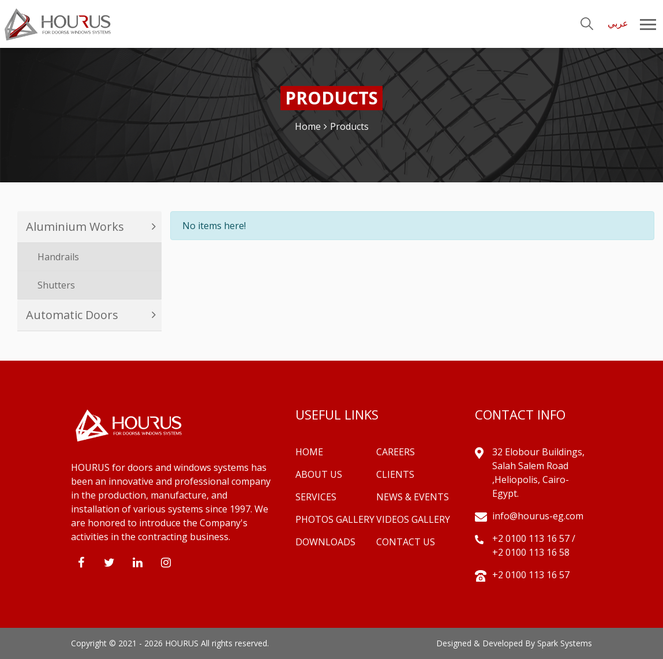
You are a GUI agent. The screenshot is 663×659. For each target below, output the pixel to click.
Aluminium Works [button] (75, 226)
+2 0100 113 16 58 (531, 552)
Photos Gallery (334, 519)
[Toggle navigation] (656, 23)
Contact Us (405, 542)
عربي (618, 23)
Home (308, 126)
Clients (395, 474)
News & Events (412, 496)
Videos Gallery (413, 519)
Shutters (56, 285)
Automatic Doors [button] (72, 315)
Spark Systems (564, 643)
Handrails (58, 256)
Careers (395, 451)
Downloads (325, 542)
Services (315, 496)
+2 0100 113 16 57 (532, 538)
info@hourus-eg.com (537, 516)
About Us (318, 474)
